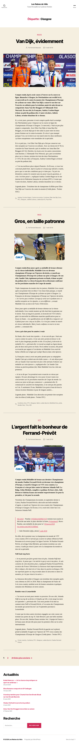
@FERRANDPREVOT (39, 519)
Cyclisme (46, 197)
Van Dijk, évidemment (39, 41)
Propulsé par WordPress (32, 739)
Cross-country (22, 640)
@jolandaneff (53, 521)
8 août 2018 (49, 48)
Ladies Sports (41, 199)
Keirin (38, 403)
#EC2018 (20, 519)
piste (60, 403)
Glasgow (23, 199)
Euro (60, 197)
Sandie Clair (21, 405)
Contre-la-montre (37, 197)
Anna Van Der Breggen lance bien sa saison (18, 709)
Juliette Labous (31, 199)
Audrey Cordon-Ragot (24, 197)
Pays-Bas (49, 199)
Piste (39, 215)
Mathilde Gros (54, 403)
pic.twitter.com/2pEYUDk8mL (28, 527)
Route (39, 35)
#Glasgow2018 (49, 524)
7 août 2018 (49, 228)
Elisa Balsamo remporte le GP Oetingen (17, 688)
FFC (19, 199)
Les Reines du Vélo (39, 4)
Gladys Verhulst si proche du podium (16, 703)
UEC (30, 405)
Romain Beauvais (35, 48)
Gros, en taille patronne (39, 221)
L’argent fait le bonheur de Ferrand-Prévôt (39, 429)
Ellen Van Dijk (54, 197)
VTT (39, 420)
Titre (27, 405)
